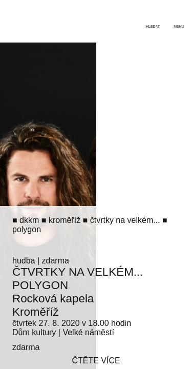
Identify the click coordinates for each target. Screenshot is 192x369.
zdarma (55, 260)
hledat (153, 26)
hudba (23, 260)
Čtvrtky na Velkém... (77, 271)
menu (179, 26)
